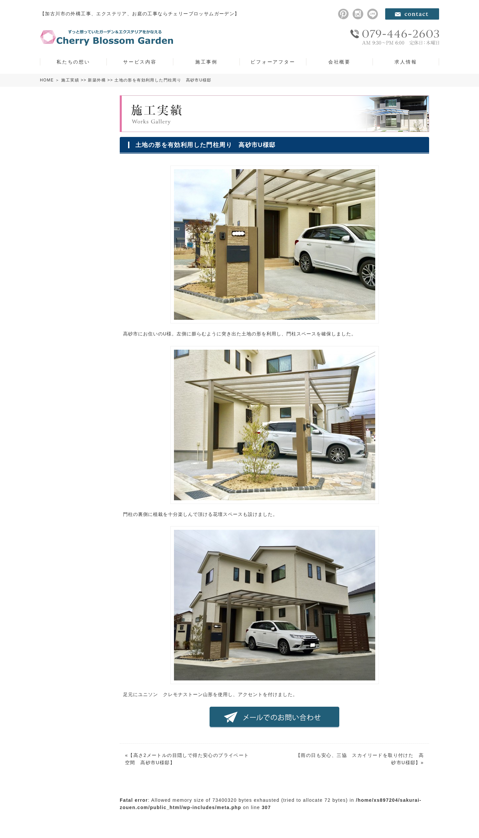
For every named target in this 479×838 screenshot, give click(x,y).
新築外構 (97, 80)
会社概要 (339, 61)
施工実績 (70, 80)
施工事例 (206, 61)
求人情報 (406, 61)
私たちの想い (73, 61)
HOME (47, 80)
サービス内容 (140, 61)
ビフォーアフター (272, 61)
